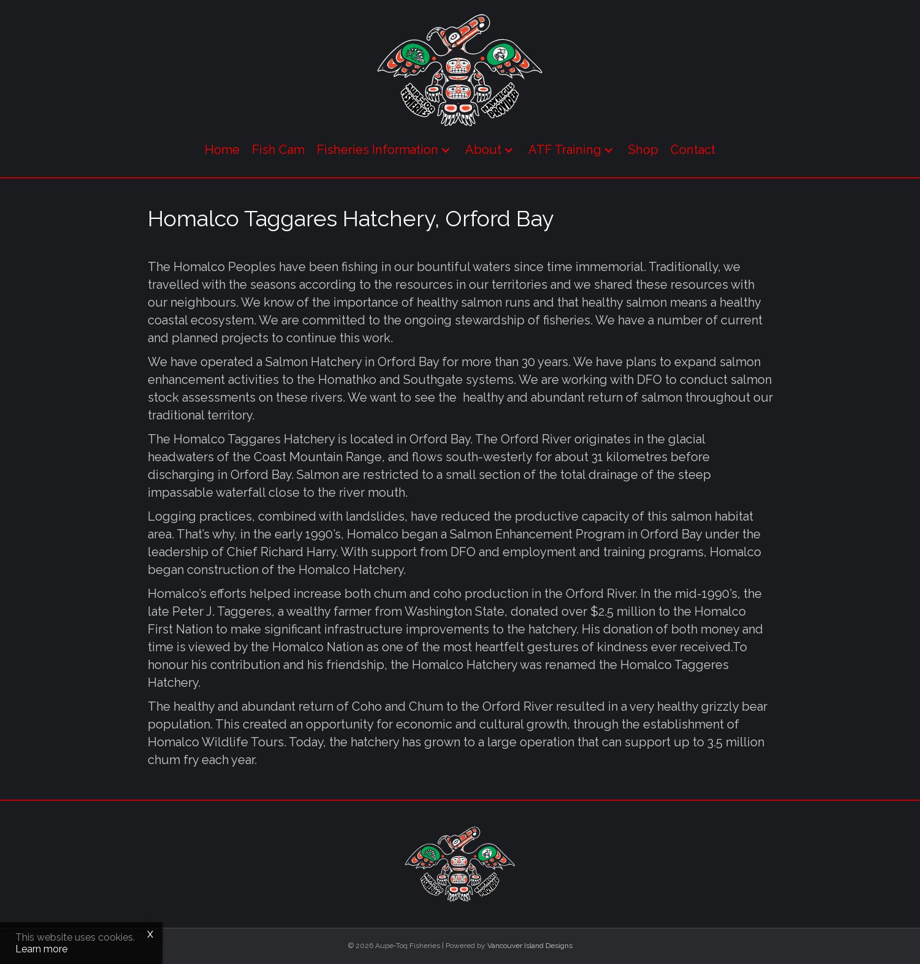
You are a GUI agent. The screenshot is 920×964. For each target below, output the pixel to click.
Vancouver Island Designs (529, 945)
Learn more (41, 949)
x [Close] (150, 933)
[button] (445, 150)
